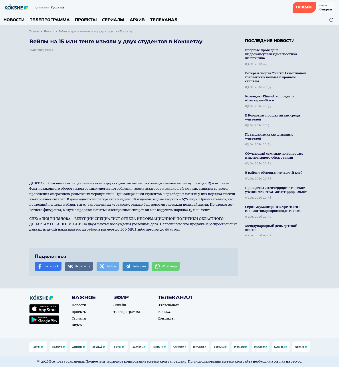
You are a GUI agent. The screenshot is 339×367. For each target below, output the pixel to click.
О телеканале (169, 305)
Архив (137, 20)
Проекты (86, 20)
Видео (77, 325)
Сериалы (113, 20)
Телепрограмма (50, 20)
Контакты (166, 318)
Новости (14, 20)
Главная (34, 31)
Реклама (165, 312)
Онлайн (119, 305)
